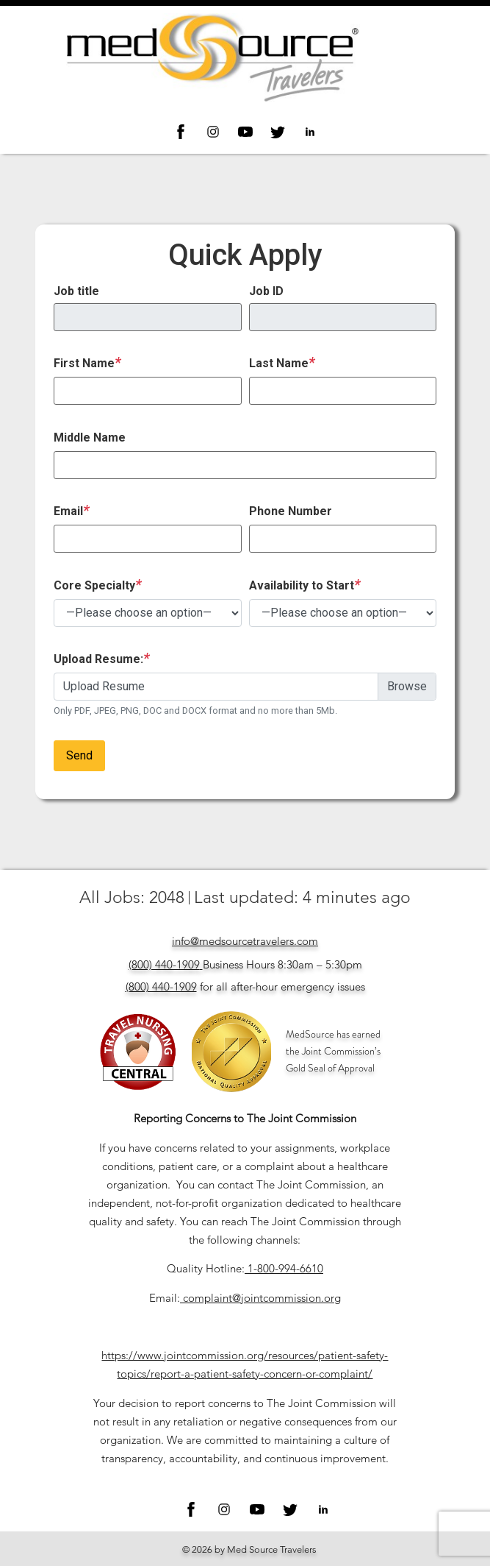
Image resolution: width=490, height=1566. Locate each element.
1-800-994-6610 (285, 1268)
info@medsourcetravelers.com (245, 941)
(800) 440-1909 (164, 964)
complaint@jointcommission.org (262, 1298)
